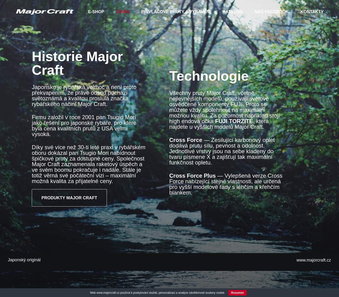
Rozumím (237, 292)
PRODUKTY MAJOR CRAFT (69, 223)
